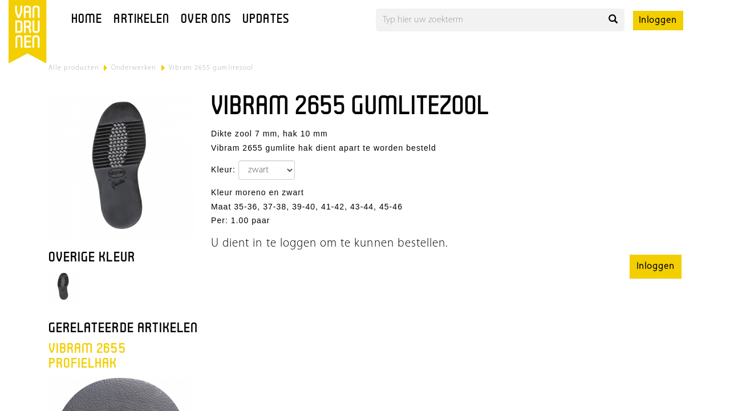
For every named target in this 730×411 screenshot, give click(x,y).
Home (86, 19)
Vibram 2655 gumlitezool (211, 68)
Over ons (206, 19)
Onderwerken (133, 68)
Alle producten (73, 68)
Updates (265, 19)
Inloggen (658, 20)
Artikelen (141, 19)
